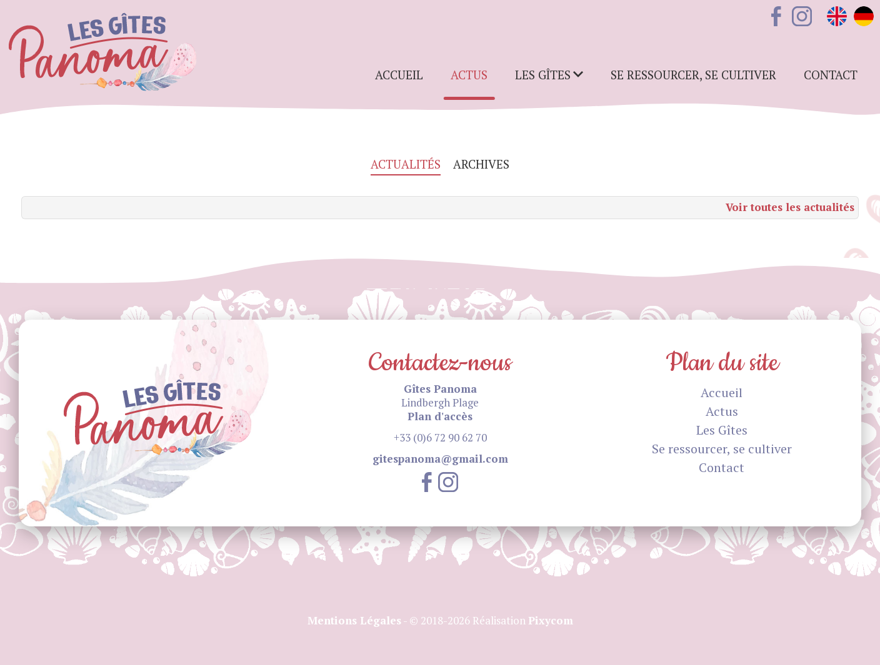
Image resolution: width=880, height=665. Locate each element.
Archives (481, 164)
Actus (469, 74)
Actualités (406, 164)
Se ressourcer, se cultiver (693, 74)
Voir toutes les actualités (790, 207)
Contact (831, 74)
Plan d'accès (440, 416)
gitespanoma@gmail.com (440, 458)
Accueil (399, 74)
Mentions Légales (354, 620)
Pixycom (550, 620)
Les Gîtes (722, 429)
